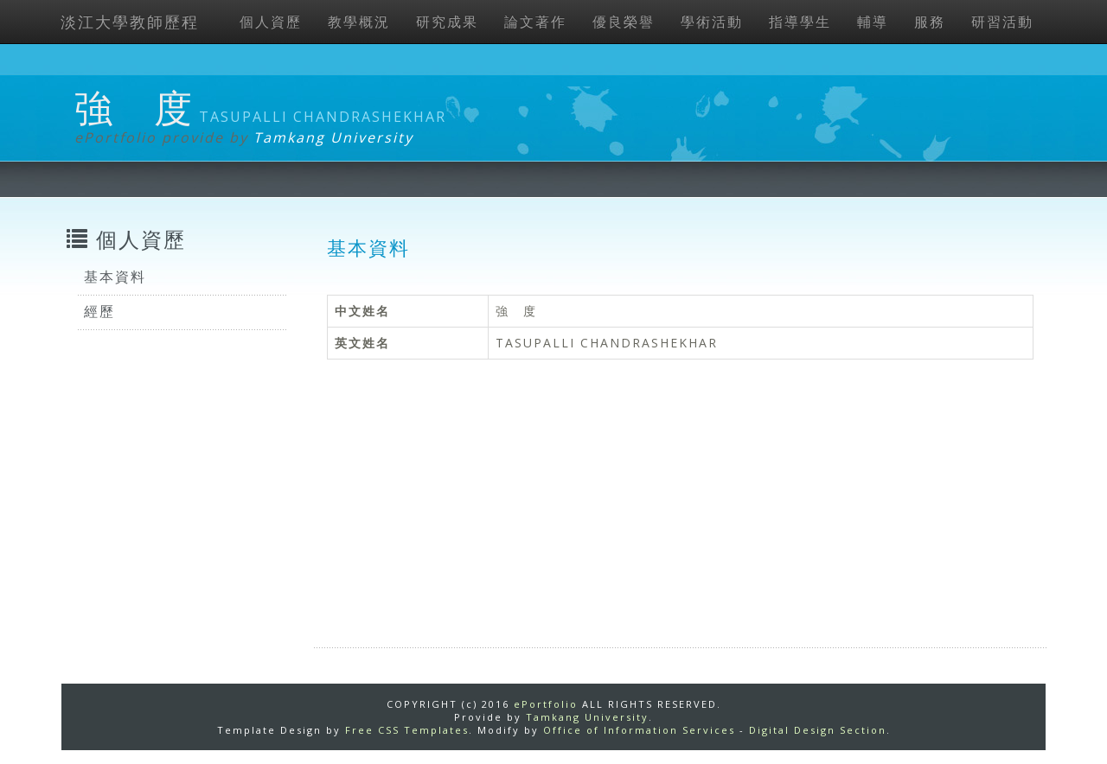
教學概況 (359, 21)
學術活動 (712, 21)
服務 (929, 21)
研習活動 (1002, 21)
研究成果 (447, 21)
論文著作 (535, 21)
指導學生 (800, 21)
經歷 (99, 311)
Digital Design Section (817, 729)
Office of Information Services (639, 729)
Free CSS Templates (407, 729)
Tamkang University (333, 137)
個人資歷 (271, 21)
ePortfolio (546, 703)
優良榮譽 (623, 21)
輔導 (872, 21)
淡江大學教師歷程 (130, 21)
